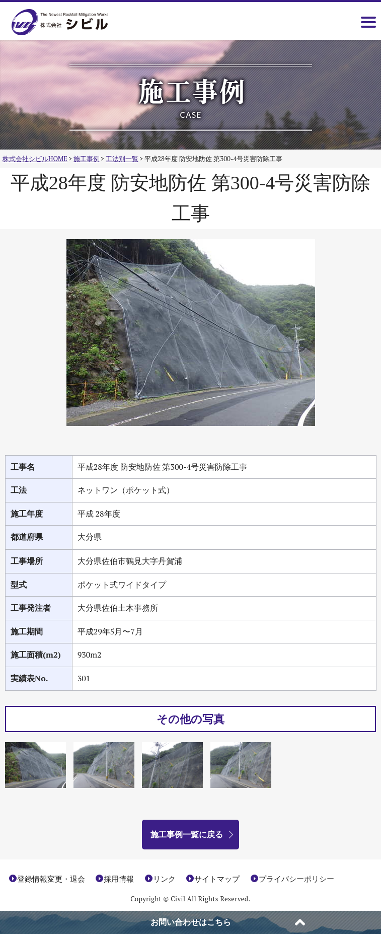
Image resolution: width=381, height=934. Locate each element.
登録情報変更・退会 (51, 878)
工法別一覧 (122, 158)
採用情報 (119, 878)
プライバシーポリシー (296, 878)
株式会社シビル (74, 23)
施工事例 (86, 158)
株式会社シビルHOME (35, 158)
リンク (164, 878)
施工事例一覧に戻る (186, 834)
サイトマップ (217, 878)
